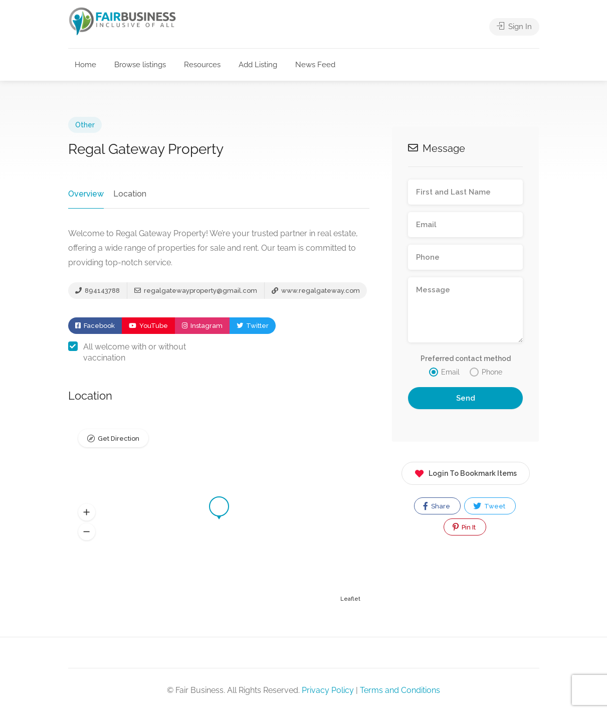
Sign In (514, 26)
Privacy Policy (328, 690)
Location (129, 194)
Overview (86, 194)
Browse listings (140, 64)
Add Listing (258, 64)
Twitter (253, 325)
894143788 (97, 290)
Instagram (202, 325)
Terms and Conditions (400, 690)
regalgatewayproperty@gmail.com (195, 290)
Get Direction (118, 438)
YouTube (148, 325)
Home (85, 64)
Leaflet (350, 599)
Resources (202, 64)
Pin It (464, 527)
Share (436, 506)
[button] (86, 512)
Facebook (95, 325)
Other (85, 125)
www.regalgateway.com (316, 290)
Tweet (489, 506)
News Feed (315, 64)
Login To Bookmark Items (466, 471)
